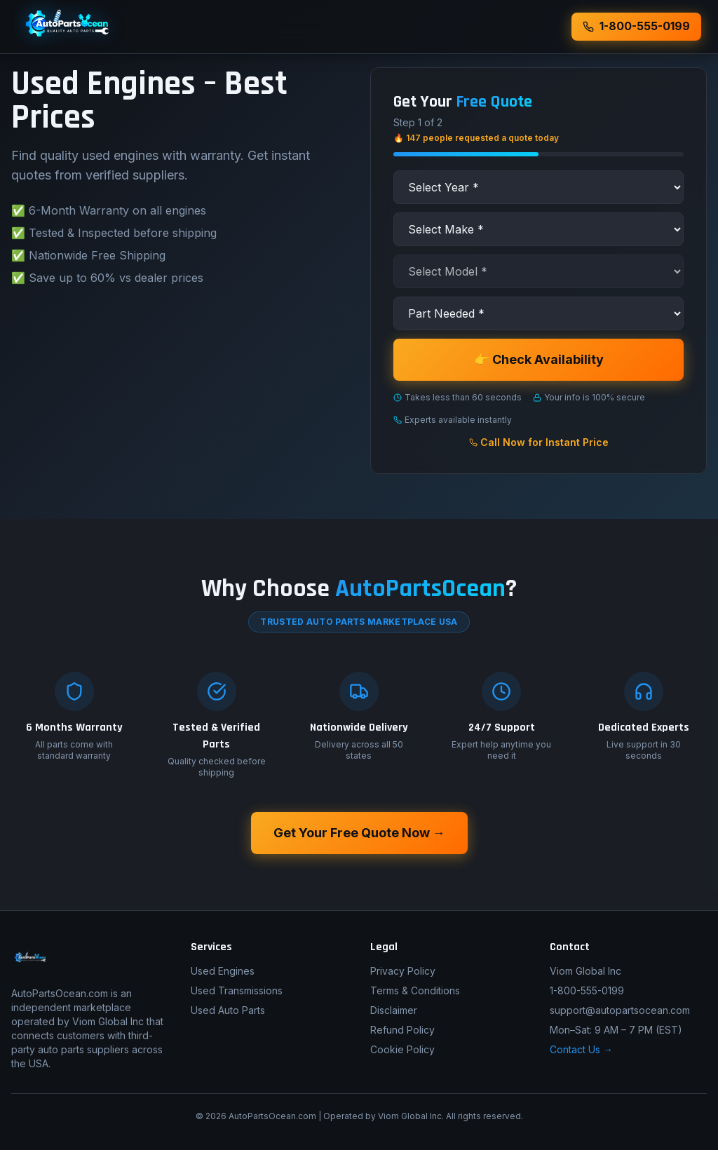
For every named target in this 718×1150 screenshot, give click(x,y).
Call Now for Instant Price (539, 442)
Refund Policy (402, 1030)
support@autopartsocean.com (620, 1010)
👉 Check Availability (539, 359)
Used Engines (223, 971)
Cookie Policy (402, 1049)
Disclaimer (393, 1010)
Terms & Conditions (415, 990)
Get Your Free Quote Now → (359, 832)
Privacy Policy (402, 971)
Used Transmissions (237, 990)
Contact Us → (581, 1049)
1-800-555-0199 (587, 990)
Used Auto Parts (228, 1010)
